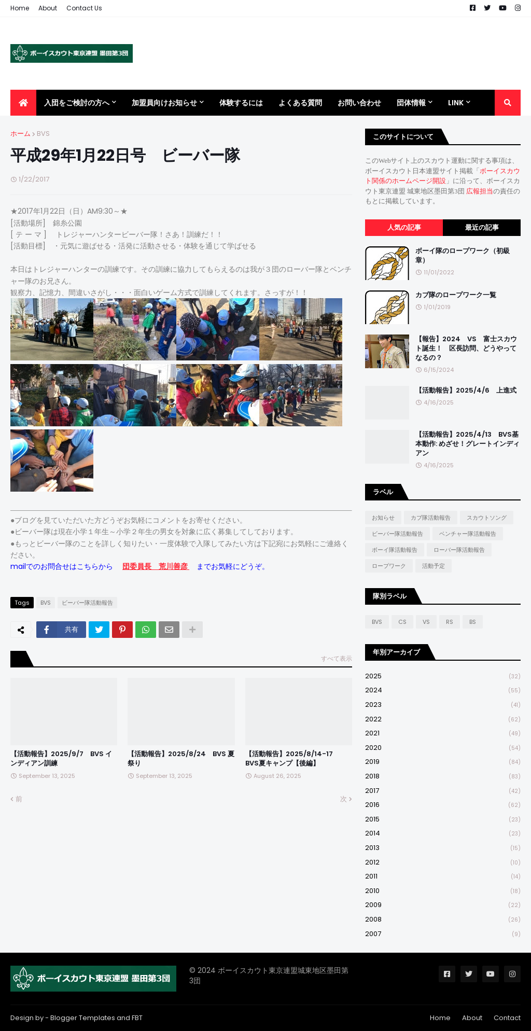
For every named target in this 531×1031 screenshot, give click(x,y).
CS (402, 622)
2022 (443, 719)
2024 (443, 690)
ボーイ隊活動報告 (394, 550)
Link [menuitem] (456, 102)
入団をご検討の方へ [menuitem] (76, 102)
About (47, 8)
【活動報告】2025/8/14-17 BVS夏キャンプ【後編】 (292, 758)
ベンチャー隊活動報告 (467, 534)
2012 (443, 862)
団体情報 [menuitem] (411, 102)
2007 (443, 934)
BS (472, 622)
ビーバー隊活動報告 (87, 602)
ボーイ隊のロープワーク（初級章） (462, 255)
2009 (443, 905)
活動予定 (433, 566)
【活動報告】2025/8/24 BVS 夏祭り (181, 758)
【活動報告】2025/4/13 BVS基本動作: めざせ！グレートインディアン (467, 444)
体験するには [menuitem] (241, 102)
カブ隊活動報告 (431, 517)
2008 (443, 919)
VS (426, 622)
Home (19, 8)
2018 (443, 776)
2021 (443, 733)
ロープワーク (389, 566)
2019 (443, 762)
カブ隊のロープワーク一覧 (455, 295)
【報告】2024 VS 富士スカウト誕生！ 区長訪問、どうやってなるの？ (466, 349)
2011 (443, 876)
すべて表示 (336, 658)
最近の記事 (482, 227)
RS (449, 622)
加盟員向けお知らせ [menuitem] (164, 102)
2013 (443, 848)
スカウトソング (487, 517)
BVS (43, 133)
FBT (137, 1018)
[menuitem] (23, 103)
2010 (443, 891)
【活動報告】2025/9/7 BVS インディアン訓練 (61, 758)
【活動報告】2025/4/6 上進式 (465, 390)
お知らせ (383, 517)
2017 (443, 791)
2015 (443, 819)
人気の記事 (404, 227)
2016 (443, 805)
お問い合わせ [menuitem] (359, 102)
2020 (443, 748)
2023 (443, 705)
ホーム (20, 133)
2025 (443, 676)
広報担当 (479, 191)
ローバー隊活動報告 (459, 550)
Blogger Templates (82, 1018)
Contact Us (84, 8)
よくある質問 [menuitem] (300, 102)
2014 (443, 833)
